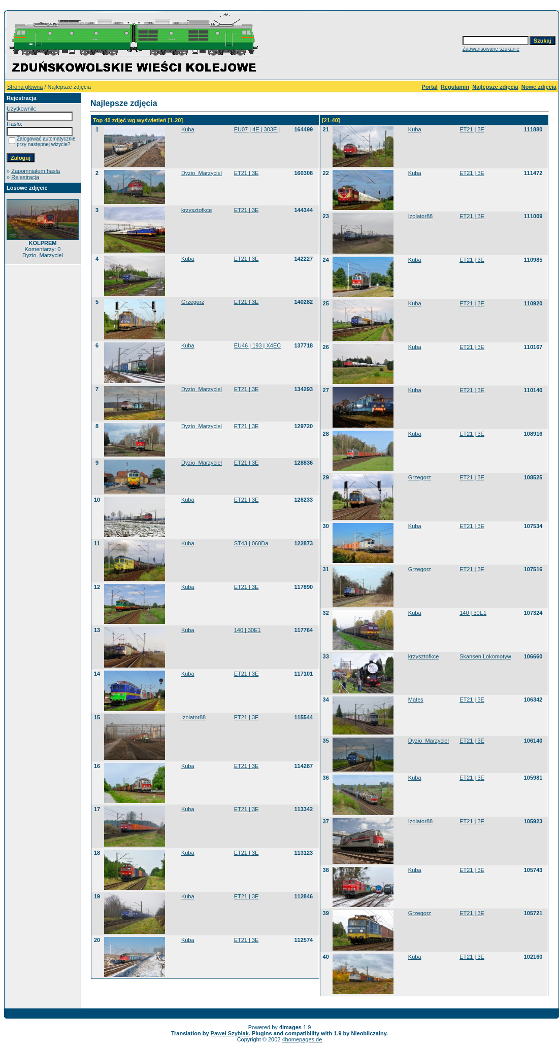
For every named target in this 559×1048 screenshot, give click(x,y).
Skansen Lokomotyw (485, 656)
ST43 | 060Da (251, 543)
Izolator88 (193, 717)
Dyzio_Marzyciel (201, 173)
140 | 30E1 (247, 630)
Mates (415, 699)
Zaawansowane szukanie (491, 49)
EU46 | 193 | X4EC (257, 345)
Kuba (187, 129)
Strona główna (25, 87)
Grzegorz (192, 302)
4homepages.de (302, 1039)
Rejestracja (25, 177)
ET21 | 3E (246, 173)
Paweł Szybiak (230, 1033)
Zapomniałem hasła (35, 171)
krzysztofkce (196, 210)
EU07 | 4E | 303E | (257, 129)
